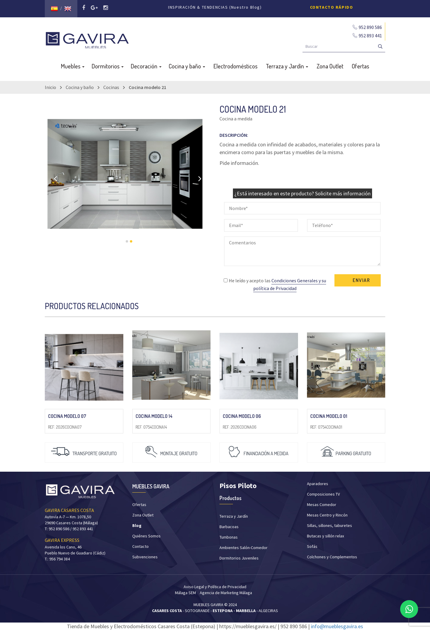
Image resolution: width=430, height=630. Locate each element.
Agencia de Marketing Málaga (226, 592)
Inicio (50, 87)
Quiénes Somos (146, 536)
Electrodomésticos (235, 66)
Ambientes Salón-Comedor (243, 547)
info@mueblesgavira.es (337, 626)
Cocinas (111, 87)
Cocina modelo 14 (154, 416)
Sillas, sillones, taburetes (329, 525)
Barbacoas (229, 526)
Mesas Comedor (321, 504)
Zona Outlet (330, 66)
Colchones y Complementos (332, 557)
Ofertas (360, 66)
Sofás (312, 546)
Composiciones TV (323, 494)
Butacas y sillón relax (325, 536)
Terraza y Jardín (287, 66)
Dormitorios (108, 66)
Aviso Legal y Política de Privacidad (215, 586)
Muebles (73, 66)
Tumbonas (228, 537)
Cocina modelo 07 (67, 416)
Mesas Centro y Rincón (327, 515)
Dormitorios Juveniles (239, 558)
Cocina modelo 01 (328, 416)
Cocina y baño (187, 66)
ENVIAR (361, 280)
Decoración (146, 66)
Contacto (140, 546)
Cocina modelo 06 (242, 416)
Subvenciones (145, 557)
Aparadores (317, 483)
